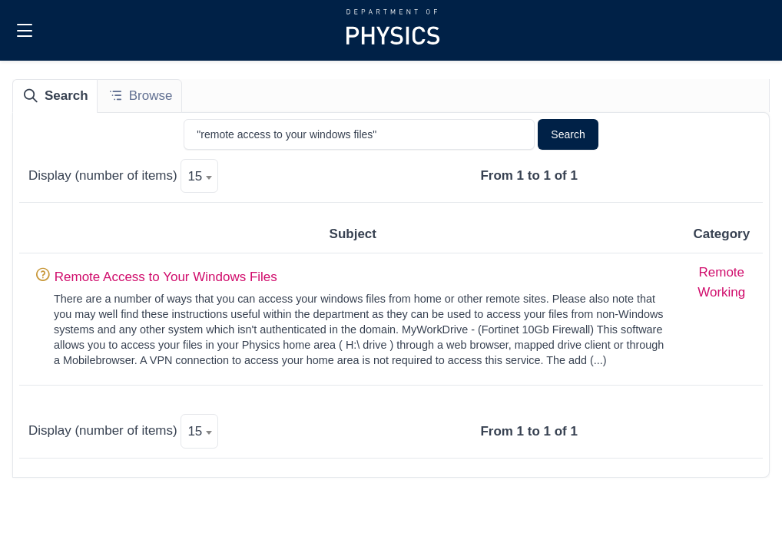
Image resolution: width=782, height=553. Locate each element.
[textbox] (199, 177)
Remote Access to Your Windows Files (166, 277)
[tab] (55, 96)
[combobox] (199, 176)
